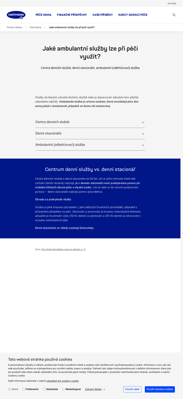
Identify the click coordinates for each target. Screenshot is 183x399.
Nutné (15, 389)
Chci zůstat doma (49, 249)
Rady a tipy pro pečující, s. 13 (71, 249)
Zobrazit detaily (93, 389)
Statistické (52, 389)
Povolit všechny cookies (160, 389)
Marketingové (73, 389)
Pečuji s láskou (14, 27)
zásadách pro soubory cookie (63, 381)
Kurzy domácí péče (133, 15)
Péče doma (44, 15)
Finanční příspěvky (72, 15)
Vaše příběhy (102, 15)
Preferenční (32, 389)
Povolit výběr (132, 389)
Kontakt (172, 3)
